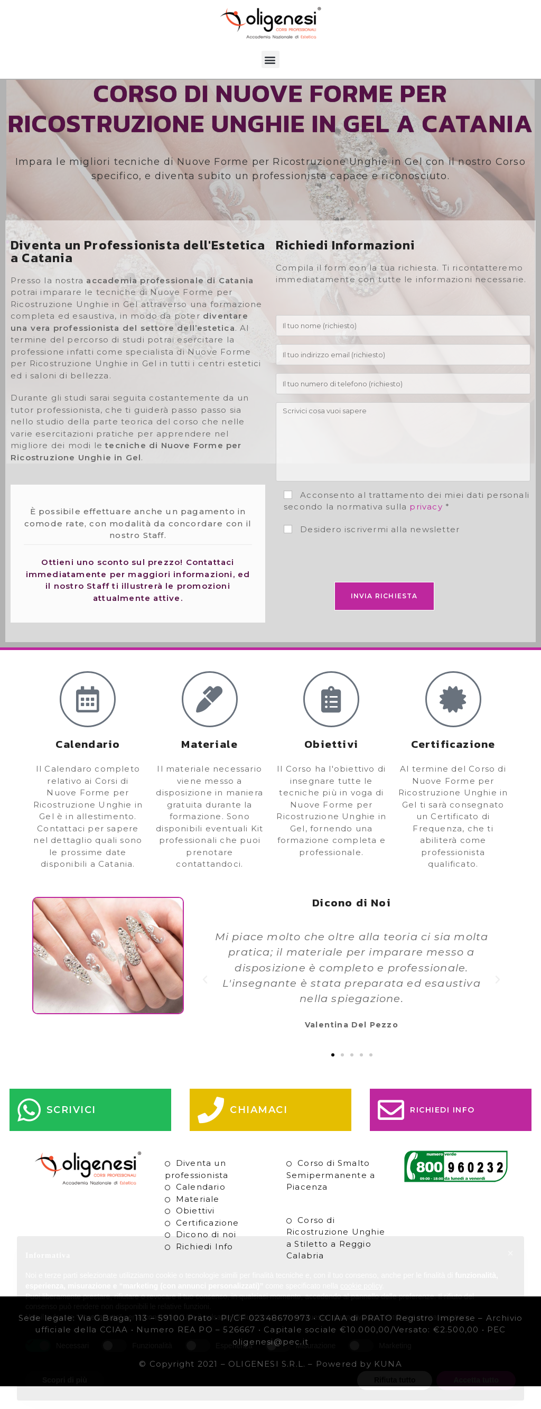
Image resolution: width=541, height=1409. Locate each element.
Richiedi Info (205, 1269)
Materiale (198, 1222)
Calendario (201, 1210)
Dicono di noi (206, 1258)
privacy (425, 530)
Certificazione (207, 1245)
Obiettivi (195, 1234)
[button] (270, 59)
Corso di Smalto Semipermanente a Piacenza (330, 1198)
